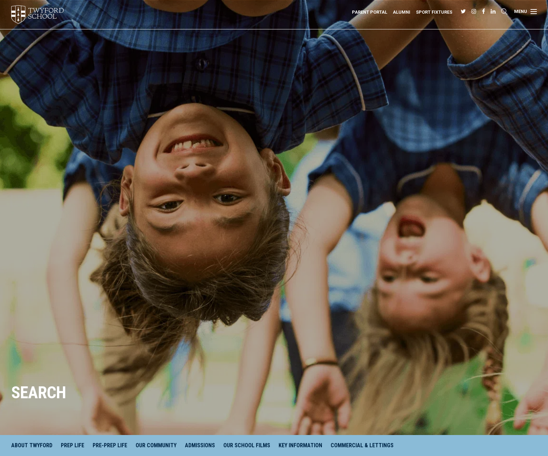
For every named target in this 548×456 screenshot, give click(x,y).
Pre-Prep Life (110, 445)
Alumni (401, 12)
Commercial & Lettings (362, 445)
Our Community (156, 445)
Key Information (300, 445)
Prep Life (72, 445)
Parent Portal (369, 12)
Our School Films (246, 445)
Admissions (200, 445)
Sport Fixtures (434, 12)
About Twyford (31, 445)
